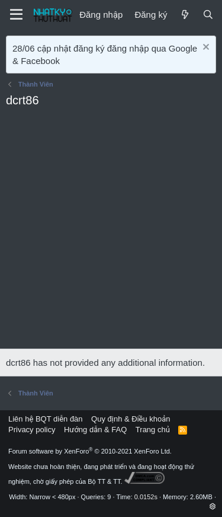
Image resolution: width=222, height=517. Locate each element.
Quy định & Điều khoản (130, 418)
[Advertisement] (111, 231)
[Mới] (184, 14)
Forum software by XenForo (90, 451)
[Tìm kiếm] (208, 14)
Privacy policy (31, 429)
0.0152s (145, 496)
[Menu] (16, 15)
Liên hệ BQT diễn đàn (45, 418)
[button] (213, 506)
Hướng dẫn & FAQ (95, 429)
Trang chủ (153, 429)
